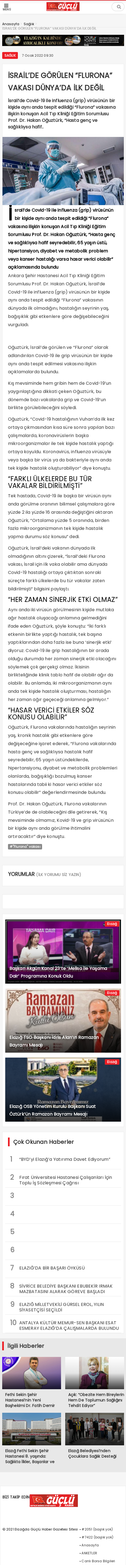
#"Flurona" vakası (25, 846)
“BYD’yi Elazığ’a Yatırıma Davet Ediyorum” (60, 1159)
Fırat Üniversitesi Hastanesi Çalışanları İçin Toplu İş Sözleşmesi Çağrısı (61, 1179)
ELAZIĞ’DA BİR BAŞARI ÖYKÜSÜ (47, 1268)
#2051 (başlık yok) (97, 1529)
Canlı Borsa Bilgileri (98, 1561)
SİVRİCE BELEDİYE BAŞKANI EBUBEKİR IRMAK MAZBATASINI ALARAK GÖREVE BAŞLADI (61, 1288)
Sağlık (10, 55)
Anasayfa (90, 1545)
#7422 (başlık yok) (97, 1537)
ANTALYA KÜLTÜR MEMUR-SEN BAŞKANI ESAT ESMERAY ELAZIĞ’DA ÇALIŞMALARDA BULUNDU (64, 1324)
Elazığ (112, 923)
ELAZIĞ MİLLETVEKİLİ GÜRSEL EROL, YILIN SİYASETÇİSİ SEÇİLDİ (57, 1306)
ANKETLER (89, 1553)
